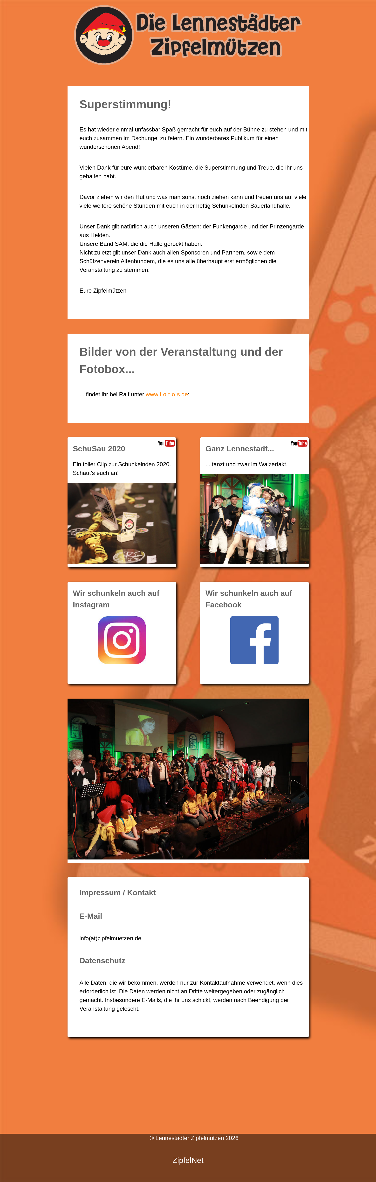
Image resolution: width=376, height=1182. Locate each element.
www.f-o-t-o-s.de (167, 394)
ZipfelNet (187, 1160)
